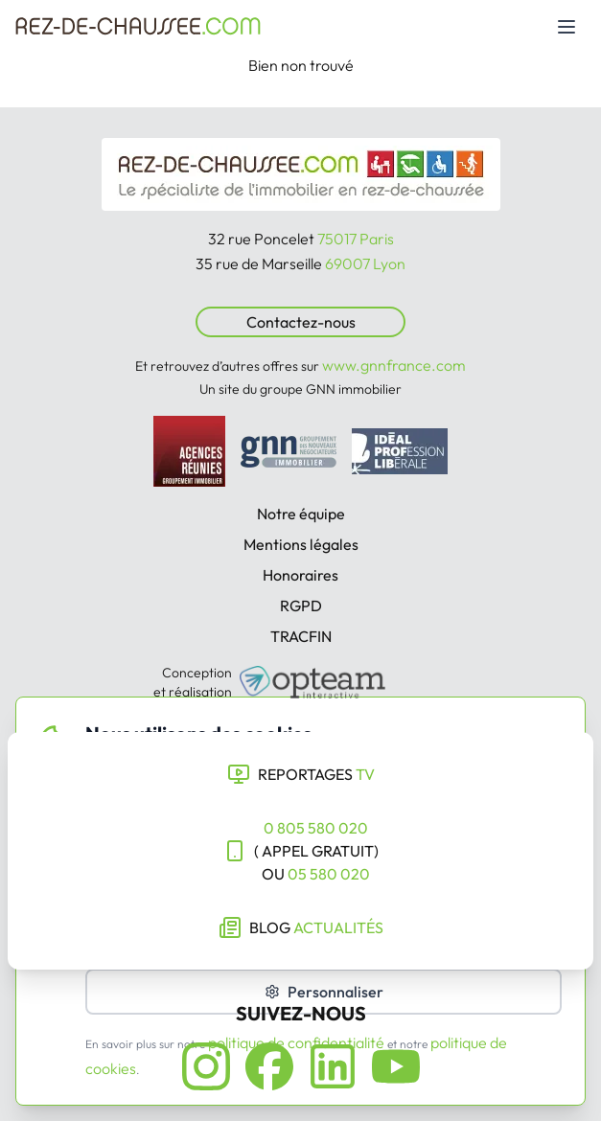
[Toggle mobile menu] (566, 27)
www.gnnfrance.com (394, 365)
